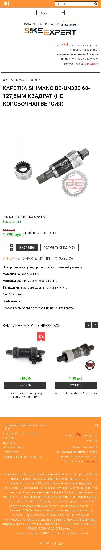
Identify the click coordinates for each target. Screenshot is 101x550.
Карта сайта (10, 452)
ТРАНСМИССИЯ (17, 79)
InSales (58, 542)
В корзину (27, 247)
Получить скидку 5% (60, 247)
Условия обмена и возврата (21, 433)
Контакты (9, 438)
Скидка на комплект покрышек (22, 456)
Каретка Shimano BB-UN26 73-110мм (76, 393)
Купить (25, 385)
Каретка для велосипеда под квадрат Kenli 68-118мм (25, 395)
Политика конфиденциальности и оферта (24, 427)
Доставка (9, 442)
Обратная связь (13, 447)
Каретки (34, 79)
